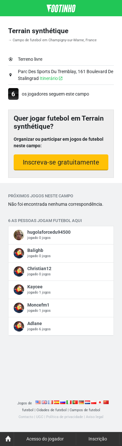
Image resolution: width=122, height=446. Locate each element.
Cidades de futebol (51, 410)
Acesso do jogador (45, 438)
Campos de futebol (85, 410)
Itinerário (51, 78)
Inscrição (97, 438)
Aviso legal (94, 417)
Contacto (26, 417)
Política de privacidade (64, 417)
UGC (39, 417)
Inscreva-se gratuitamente (61, 162)
